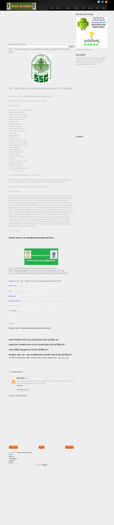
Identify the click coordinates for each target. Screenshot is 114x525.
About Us (59, 8)
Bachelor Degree (25, 358)
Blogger (45, 465)
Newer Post (13, 447)
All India (17, 358)
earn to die (20, 378)
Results (90, 8)
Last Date (67, 8)
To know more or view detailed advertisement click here (30, 328)
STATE (11, 463)
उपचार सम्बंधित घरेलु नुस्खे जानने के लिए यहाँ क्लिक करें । (29, 350)
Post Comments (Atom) (24, 452)
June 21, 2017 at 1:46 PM (23, 389)
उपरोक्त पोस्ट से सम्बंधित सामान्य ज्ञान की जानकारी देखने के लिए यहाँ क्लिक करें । (37, 345)
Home (51, 8)
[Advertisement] (26, 28)
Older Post (69, 447)
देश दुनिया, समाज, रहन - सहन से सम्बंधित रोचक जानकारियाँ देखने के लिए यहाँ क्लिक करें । (41, 355)
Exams (97, 8)
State (83, 8)
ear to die (19, 385)
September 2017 (52, 358)
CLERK (33, 358)
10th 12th (11, 358)
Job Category (13, 458)
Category (76, 8)
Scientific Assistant (41, 358)
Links (103, 8)
